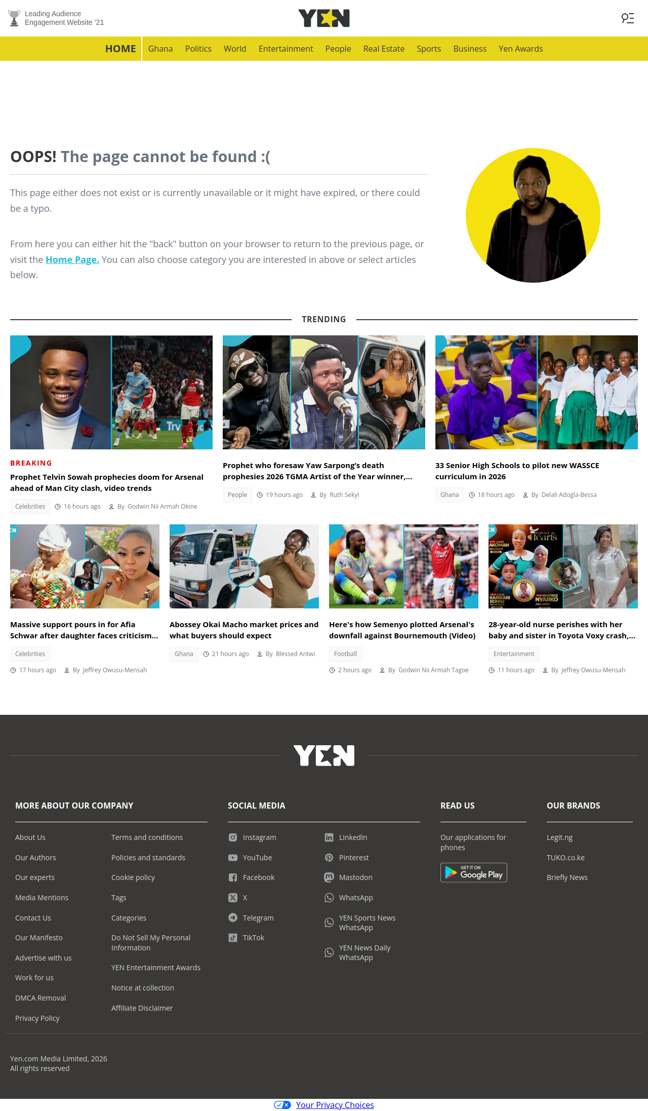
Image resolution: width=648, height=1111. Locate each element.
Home (120, 48)
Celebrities (30, 506)
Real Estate (384, 48)
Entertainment (286, 48)
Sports (429, 48)
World (235, 48)
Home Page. (72, 259)
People (338, 48)
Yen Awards (521, 48)
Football (345, 653)
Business (470, 48)
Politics (198, 48)
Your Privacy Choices (324, 1104)
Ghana (160, 48)
